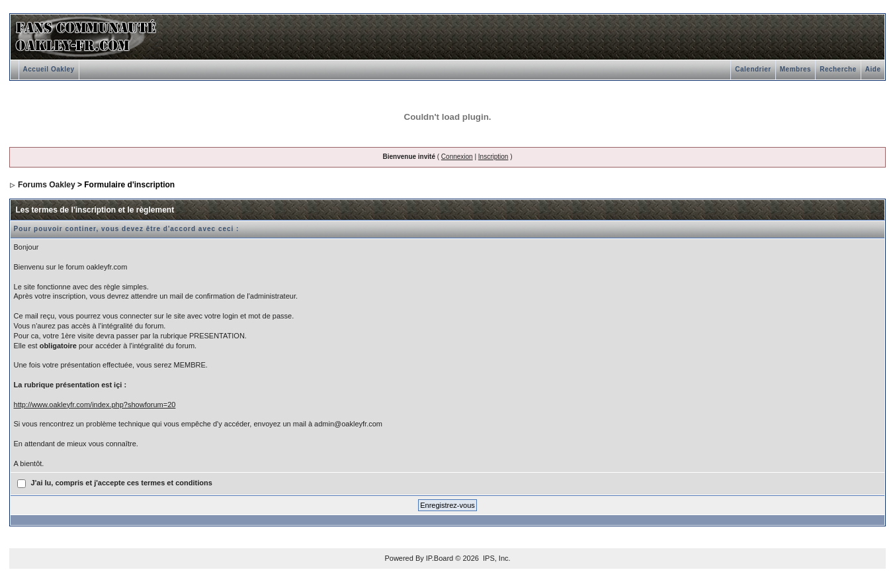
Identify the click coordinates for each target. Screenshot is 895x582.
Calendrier (753, 69)
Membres (795, 69)
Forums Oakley (46, 184)
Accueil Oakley (49, 69)
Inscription (493, 156)
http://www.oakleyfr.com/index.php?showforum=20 (95, 405)
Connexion (457, 156)
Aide (873, 69)
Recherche (838, 69)
